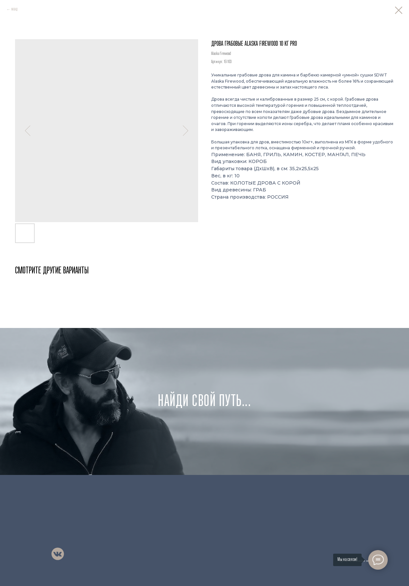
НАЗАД (14, 9)
